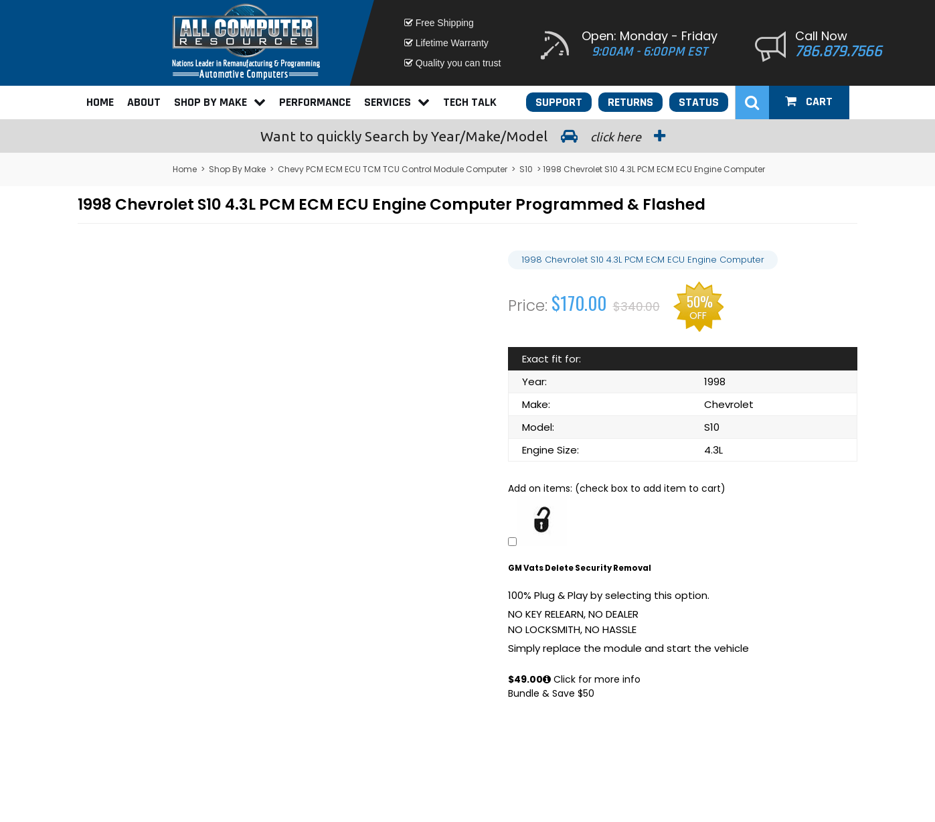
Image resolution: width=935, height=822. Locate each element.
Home (100, 102)
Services (397, 102)
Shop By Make (220, 102)
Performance (315, 102)
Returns (630, 102)
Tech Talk (470, 102)
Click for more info (592, 679)
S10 (526, 169)
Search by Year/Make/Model (467, 136)
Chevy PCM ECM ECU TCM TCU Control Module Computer (392, 169)
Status (699, 102)
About (144, 102)
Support (558, 102)
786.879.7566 (838, 51)
